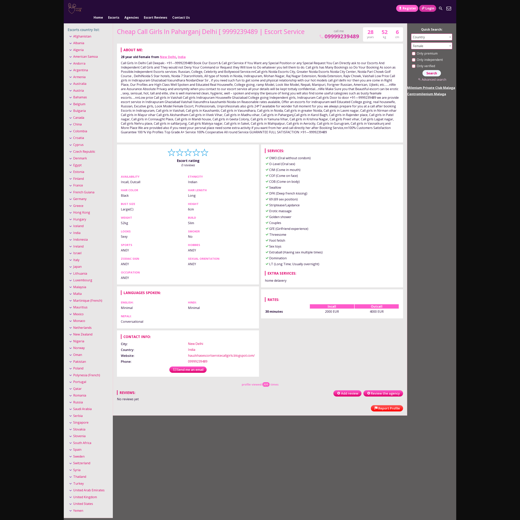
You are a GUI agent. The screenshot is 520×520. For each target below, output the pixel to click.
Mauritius (80, 301)
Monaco (79, 314)
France (78, 179)
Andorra (79, 57)
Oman (77, 348)
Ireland (78, 240)
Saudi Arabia (82, 402)
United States (83, 497)
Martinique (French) (87, 294)
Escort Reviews (155, 8)
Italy (76, 253)
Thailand (79, 470)
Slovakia (79, 423)
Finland (78, 172)
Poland (78, 362)
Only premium (425, 47)
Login (427, 8)
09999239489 (339, 29)
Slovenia (79, 429)
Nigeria (78, 335)
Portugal (79, 375)
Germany (80, 192)
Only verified (423, 59)
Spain (77, 443)
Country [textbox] (419, 30)
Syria (76, 463)
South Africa (82, 436)
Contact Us (181, 8)
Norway (79, 341)
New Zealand (82, 328)
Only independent (427, 53)
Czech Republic (84, 145)
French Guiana (83, 186)
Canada (78, 111)
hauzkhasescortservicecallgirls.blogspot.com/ (221, 349)
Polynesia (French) (86, 368)
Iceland (78, 219)
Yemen (78, 504)
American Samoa (85, 50)
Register (407, 8)
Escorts (113, 8)
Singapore (80, 416)
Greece (78, 199)
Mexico (78, 307)
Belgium (79, 97)
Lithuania (80, 267)
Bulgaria (79, 104)
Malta (77, 287)
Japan (77, 260)
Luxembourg (82, 273)
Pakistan (79, 355)
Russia (78, 396)
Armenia (79, 70)
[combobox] (431, 30)
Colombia (80, 124)
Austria (78, 84)
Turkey (78, 477)
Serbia (78, 409)
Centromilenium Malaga (426, 87)
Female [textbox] (418, 39)
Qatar (77, 382)
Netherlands (82, 321)
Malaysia (79, 280)
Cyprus (78, 138)
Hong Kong (81, 206)
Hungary (79, 213)
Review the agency (383, 387)
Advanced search (431, 73)
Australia (79, 77)
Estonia (78, 165)
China (77, 118)
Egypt (77, 158)
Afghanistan (82, 30)
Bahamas (80, 91)
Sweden (79, 450)
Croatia (78, 131)
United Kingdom (85, 490)
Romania (79, 389)
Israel (77, 246)
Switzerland (81, 456)
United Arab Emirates (89, 484)
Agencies (131, 8)
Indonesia (80, 233)
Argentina (80, 64)
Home (98, 8)
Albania (78, 36)
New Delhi (168, 50)
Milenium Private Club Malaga (431, 81)
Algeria (78, 43)
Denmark (80, 152)
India (182, 50)
